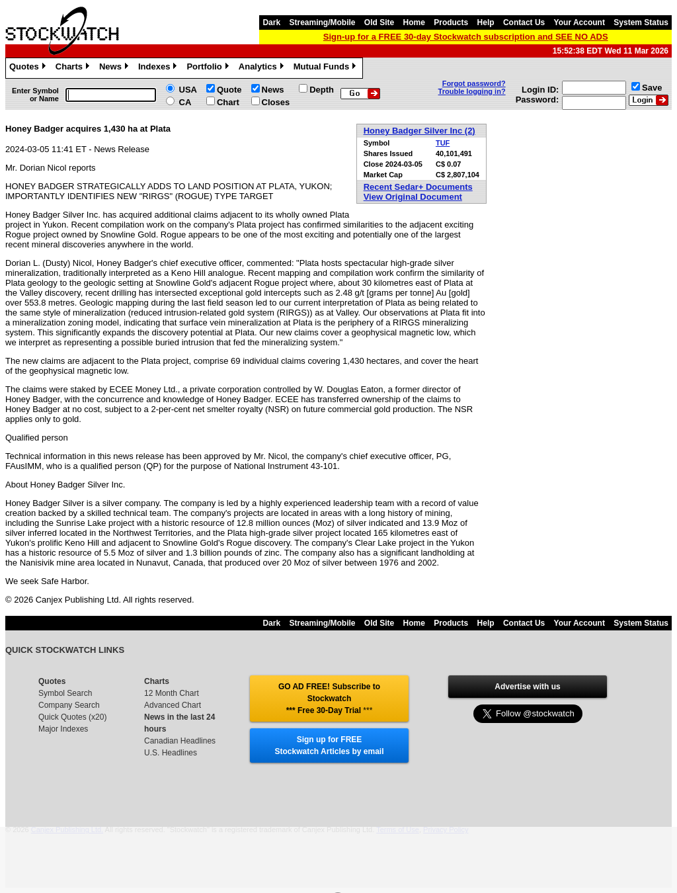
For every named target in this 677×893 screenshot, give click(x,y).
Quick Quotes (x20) (72, 717)
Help (486, 22)
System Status (641, 22)
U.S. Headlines (170, 752)
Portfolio (208, 68)
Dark (271, 22)
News (115, 68)
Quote (229, 90)
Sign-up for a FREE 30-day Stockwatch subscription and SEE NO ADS (465, 37)
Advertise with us (527, 686)
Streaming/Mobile (322, 22)
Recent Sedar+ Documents (418, 187)
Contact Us (524, 22)
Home (414, 22)
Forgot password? (474, 83)
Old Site (379, 22)
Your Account (579, 22)
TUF (443, 143)
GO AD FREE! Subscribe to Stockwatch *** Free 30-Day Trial (329, 698)
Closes (276, 102)
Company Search (69, 705)
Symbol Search (65, 693)
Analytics (263, 68)
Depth (321, 90)
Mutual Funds (327, 68)
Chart (228, 102)
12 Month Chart (171, 693)
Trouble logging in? (472, 91)
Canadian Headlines (180, 740)
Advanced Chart (172, 705)
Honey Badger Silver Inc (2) (419, 131)
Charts (74, 68)
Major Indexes (63, 729)
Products (451, 22)
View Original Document (413, 197)
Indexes (159, 68)
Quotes (29, 68)
